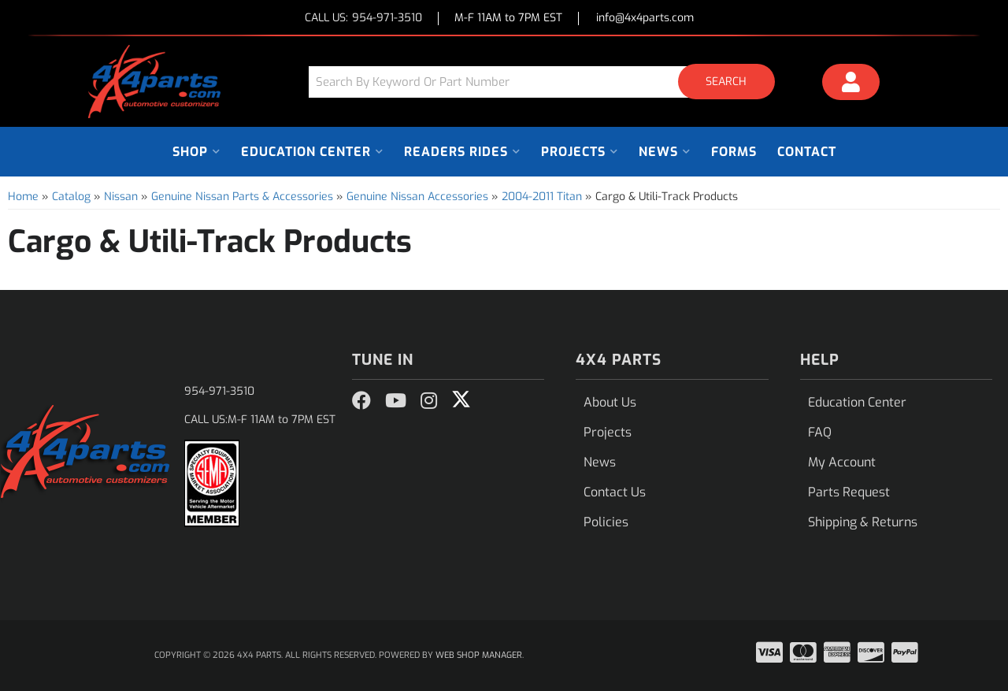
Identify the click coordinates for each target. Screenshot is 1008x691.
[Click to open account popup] (851, 84)
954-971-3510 (219, 391)
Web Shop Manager (478, 655)
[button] (547, 81)
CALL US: (363, 18)
